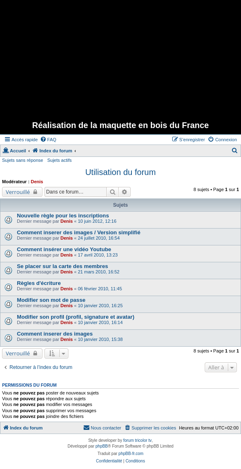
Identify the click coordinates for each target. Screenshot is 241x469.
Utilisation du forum (120, 172)
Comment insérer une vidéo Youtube (64, 249)
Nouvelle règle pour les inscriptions (63, 215)
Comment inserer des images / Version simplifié (78, 232)
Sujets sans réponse (22, 160)
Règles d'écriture (39, 283)
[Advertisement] (121, 57)
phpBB (102, 446)
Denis (37, 181)
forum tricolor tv (137, 440)
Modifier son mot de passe (51, 300)
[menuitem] (48, 140)
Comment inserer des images (55, 334)
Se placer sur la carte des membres (62, 266)
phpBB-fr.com (131, 453)
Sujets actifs (59, 160)
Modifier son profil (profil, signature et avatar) (75, 317)
